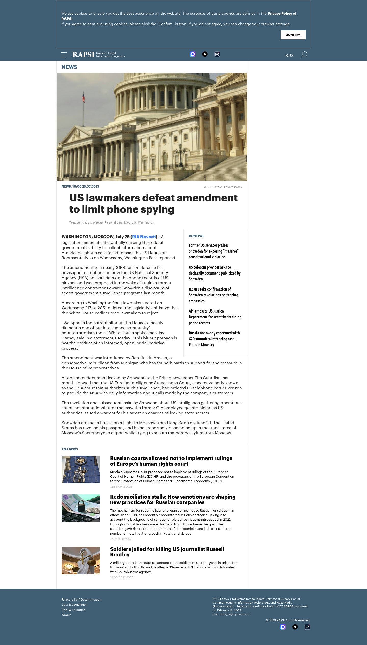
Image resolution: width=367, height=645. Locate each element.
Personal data (113, 222)
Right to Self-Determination (81, 599)
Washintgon (146, 222)
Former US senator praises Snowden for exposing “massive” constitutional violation (214, 251)
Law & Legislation (74, 604)
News (69, 67)
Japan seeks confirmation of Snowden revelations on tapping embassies (213, 295)
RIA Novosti (144, 237)
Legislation (84, 222)
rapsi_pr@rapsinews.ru (235, 613)
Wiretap (98, 222)
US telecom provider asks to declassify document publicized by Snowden (215, 273)
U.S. (134, 222)
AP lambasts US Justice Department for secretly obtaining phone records (215, 317)
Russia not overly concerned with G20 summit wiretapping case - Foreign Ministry (214, 339)
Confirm (293, 34)
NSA (127, 222)
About (66, 614)
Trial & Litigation (73, 609)
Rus (290, 55)
